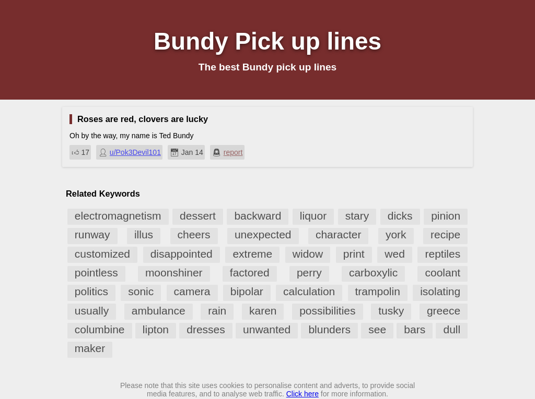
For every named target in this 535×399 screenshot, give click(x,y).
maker (90, 348)
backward (257, 216)
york (396, 234)
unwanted (266, 329)
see (377, 329)
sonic (141, 291)
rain (217, 311)
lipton (156, 329)
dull (451, 329)
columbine (100, 329)
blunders (329, 329)
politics (91, 291)
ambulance (158, 311)
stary (357, 216)
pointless (96, 273)
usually (92, 311)
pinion (445, 216)
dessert (198, 216)
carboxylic (373, 273)
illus (143, 234)
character (339, 234)
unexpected (263, 234)
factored (250, 273)
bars (414, 329)
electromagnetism (118, 216)
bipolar (246, 291)
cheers (194, 234)
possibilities (327, 311)
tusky (391, 311)
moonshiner (174, 273)
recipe (445, 234)
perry (309, 273)
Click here (302, 394)
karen (263, 311)
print (354, 254)
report (233, 152)
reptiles (442, 254)
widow (308, 254)
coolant (442, 273)
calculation (309, 291)
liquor (313, 216)
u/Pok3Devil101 (135, 152)
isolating (440, 291)
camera (192, 291)
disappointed (181, 254)
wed (395, 254)
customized (102, 254)
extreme (252, 254)
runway (92, 234)
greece (443, 311)
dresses (206, 329)
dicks (400, 216)
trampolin (377, 291)
